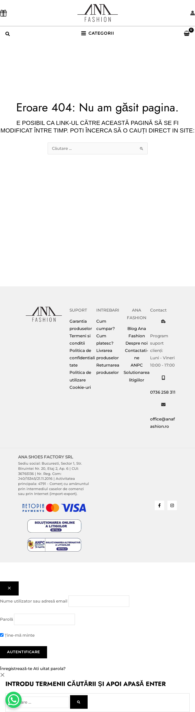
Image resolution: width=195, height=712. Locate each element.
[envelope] (163, 404)
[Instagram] (172, 505)
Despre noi (136, 343)
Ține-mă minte (17, 635)
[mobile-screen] (163, 377)
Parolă (6, 619)
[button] (7, 35)
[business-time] (163, 321)
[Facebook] (159, 505)
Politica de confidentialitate (82, 358)
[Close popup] (9, 588)
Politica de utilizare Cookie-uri (80, 380)
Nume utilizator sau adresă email (33, 601)
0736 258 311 (163, 392)
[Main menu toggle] (97, 33)
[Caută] (79, 702)
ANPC (137, 365)
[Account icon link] (192, 13)
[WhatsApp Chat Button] (13, 700)
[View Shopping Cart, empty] (184, 33)
